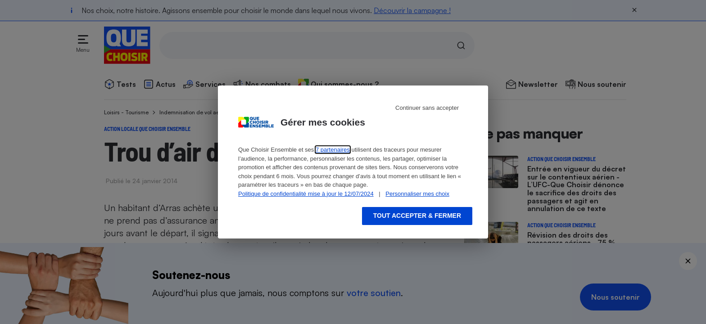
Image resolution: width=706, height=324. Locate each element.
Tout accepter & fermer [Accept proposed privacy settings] (417, 215)
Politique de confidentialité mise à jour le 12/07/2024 (306, 193)
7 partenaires (333, 149)
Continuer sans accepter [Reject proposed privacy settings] (427, 107)
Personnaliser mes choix (417, 193)
